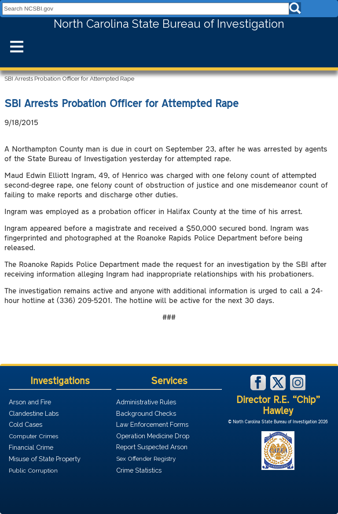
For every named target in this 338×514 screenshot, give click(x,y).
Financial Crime (31, 447)
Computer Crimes (33, 436)
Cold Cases (25, 424)
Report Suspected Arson (151, 447)
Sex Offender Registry (146, 458)
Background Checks (146, 413)
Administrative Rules (146, 402)
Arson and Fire (30, 402)
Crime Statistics (139, 470)
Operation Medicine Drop (152, 436)
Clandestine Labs (34, 413)
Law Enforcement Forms (152, 424)
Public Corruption (33, 470)
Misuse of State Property (45, 458)
